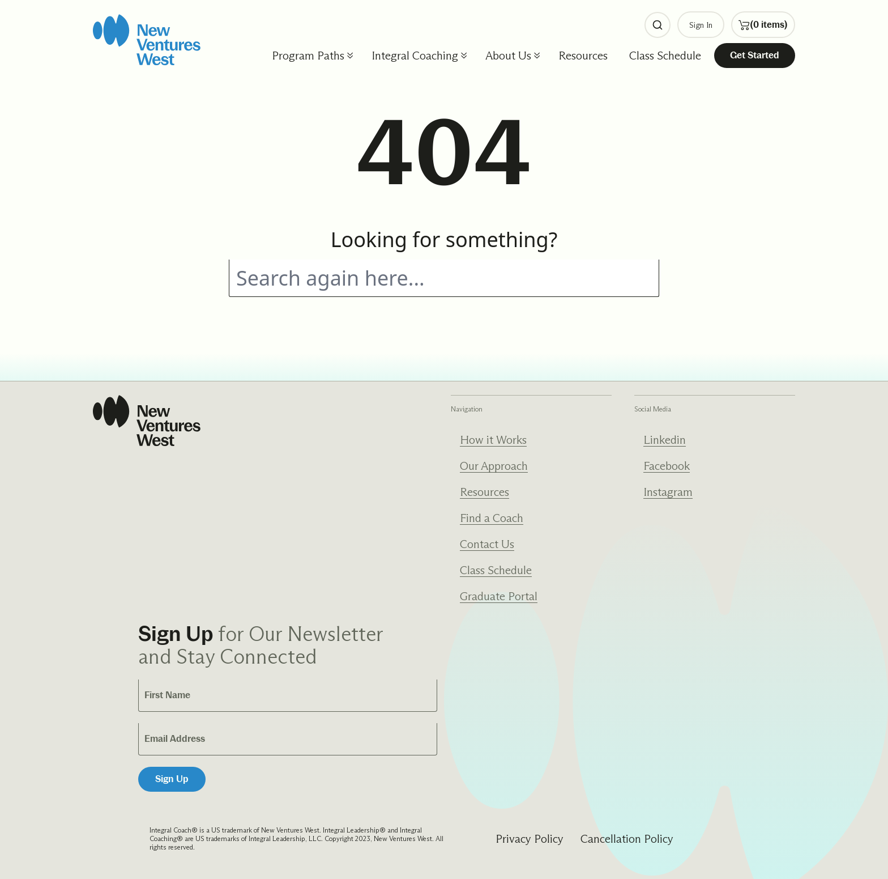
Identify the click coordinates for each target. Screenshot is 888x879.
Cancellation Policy (626, 839)
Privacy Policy (529, 839)
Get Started (754, 55)
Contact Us (487, 544)
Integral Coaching (415, 55)
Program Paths (308, 55)
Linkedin (664, 440)
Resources (583, 55)
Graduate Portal (498, 596)
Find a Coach (491, 518)
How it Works (493, 440)
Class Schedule (665, 55)
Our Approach (494, 466)
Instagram (668, 492)
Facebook (666, 466)
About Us (508, 55)
